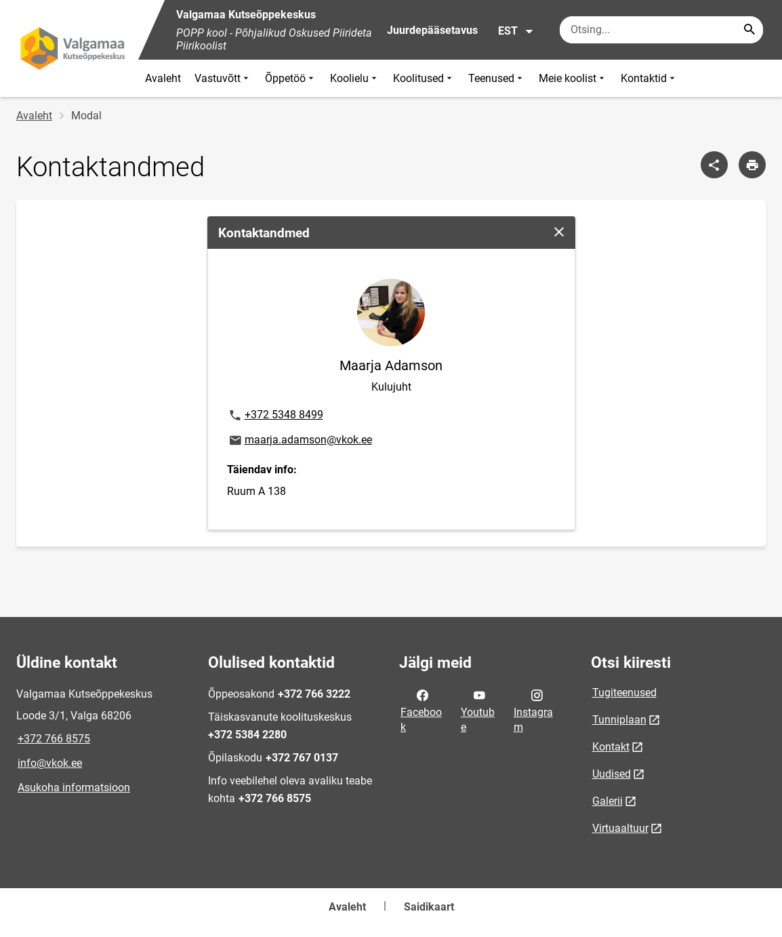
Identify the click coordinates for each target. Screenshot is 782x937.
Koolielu (354, 78)
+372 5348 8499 (275, 415)
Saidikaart (429, 906)
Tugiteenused (624, 692)
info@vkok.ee (50, 763)
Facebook (421, 710)
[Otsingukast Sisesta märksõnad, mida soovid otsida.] (661, 29)
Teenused (496, 78)
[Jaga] (714, 164)
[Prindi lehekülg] (752, 164)
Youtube (478, 710)
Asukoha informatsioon (74, 787)
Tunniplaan (619, 719)
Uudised (611, 773)
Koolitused (424, 78)
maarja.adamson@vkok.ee (300, 441)
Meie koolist (573, 78)
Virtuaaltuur (620, 828)
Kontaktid (649, 78)
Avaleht (163, 78)
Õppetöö (290, 78)
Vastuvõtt (222, 78)
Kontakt (611, 746)
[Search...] (749, 29)
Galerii (607, 801)
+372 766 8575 (54, 738)
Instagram (533, 710)
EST (516, 31)
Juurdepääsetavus (432, 30)
